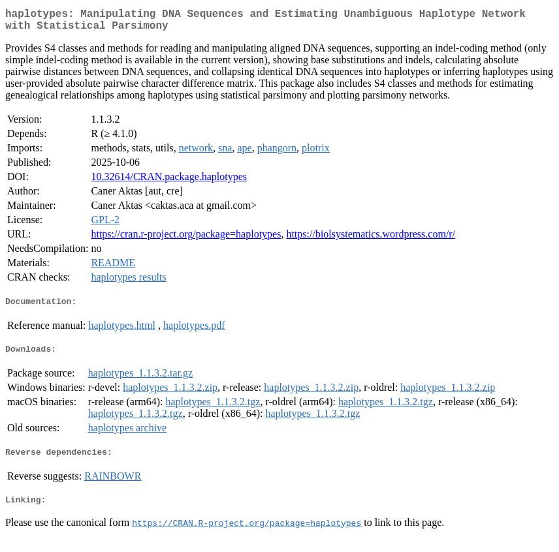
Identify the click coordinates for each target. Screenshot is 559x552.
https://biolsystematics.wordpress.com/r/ (370, 239)
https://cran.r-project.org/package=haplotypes (186, 239)
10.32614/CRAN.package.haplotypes (169, 181)
